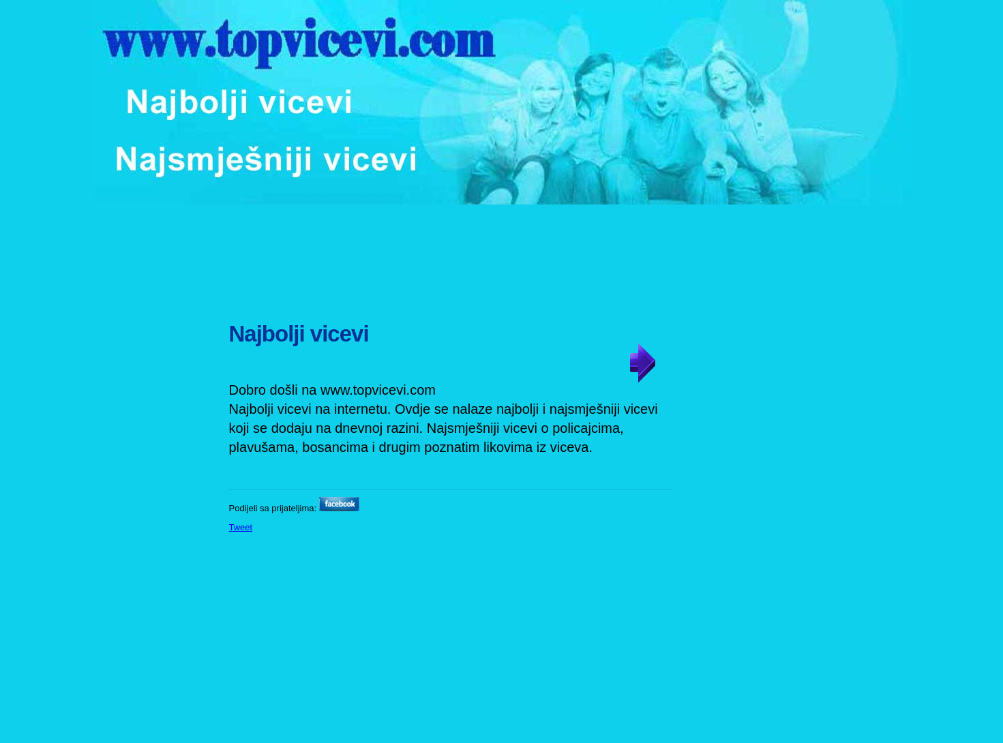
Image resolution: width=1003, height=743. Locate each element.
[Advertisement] (503, 255)
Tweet (241, 527)
